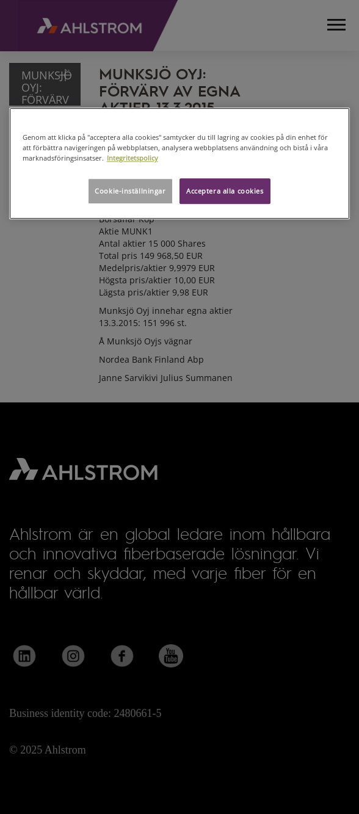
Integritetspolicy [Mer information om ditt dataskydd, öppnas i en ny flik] (132, 157)
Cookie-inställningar (130, 190)
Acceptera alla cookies (225, 190)
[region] (179, 163)
